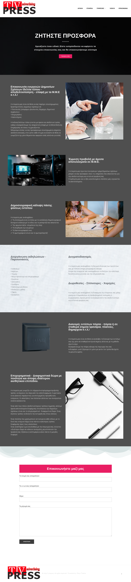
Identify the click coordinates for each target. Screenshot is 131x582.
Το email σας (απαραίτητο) (65, 488)
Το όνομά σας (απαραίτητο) (65, 478)
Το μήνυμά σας (65, 520)
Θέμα (65, 498)
